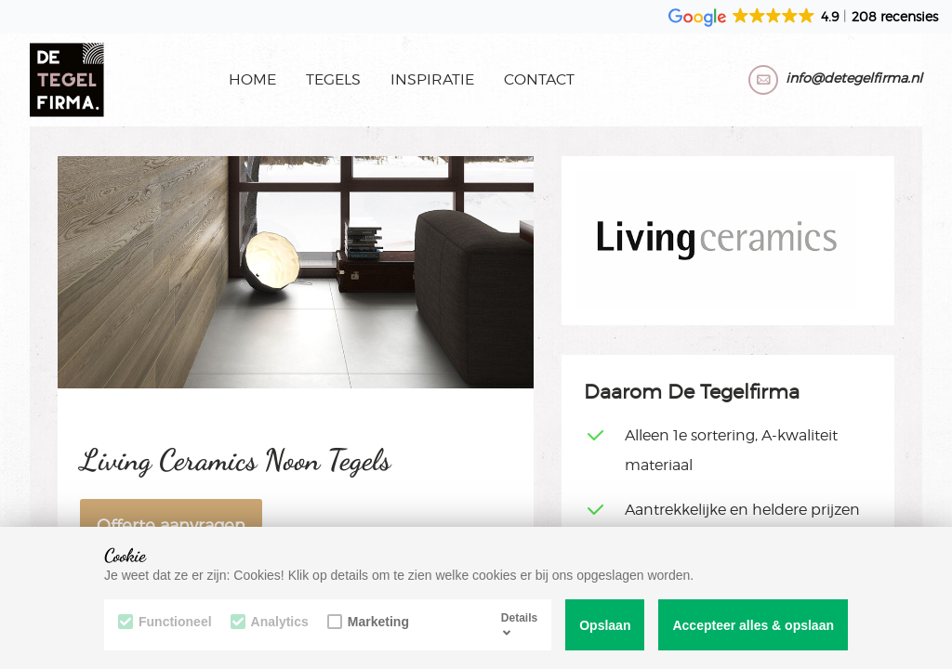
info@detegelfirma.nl (854, 77)
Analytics (270, 621)
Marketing (368, 621)
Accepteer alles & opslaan (753, 625)
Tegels (333, 79)
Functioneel (165, 621)
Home (252, 79)
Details (519, 624)
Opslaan (604, 625)
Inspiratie (432, 79)
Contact (539, 79)
